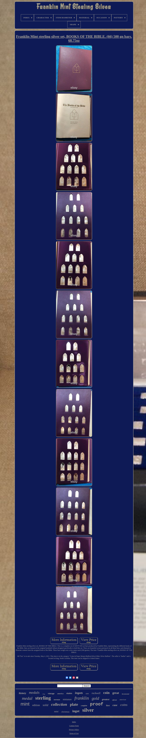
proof (96, 704)
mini (56, 711)
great (115, 693)
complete (84, 706)
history (22, 693)
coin (106, 693)
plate (74, 704)
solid (45, 705)
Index (74, 722)
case (114, 705)
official (114, 700)
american (123, 700)
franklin (81, 698)
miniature (67, 699)
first (108, 705)
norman (57, 699)
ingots (79, 693)
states (69, 693)
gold (95, 698)
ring (43, 694)
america (60, 693)
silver (88, 710)
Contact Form (74, 726)
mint (25, 704)
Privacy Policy (74, 730)
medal (27, 698)
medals (34, 692)
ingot (75, 711)
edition (36, 705)
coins (123, 705)
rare (87, 693)
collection (59, 704)
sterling (43, 698)
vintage (51, 693)
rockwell (96, 693)
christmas (65, 712)
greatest (105, 699)
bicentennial (125, 694)
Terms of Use (74, 733)
